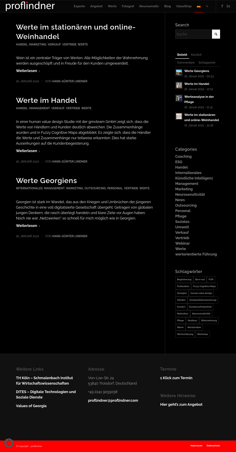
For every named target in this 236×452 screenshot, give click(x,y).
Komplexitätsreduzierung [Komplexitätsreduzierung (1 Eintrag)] (202, 300)
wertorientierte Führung (196, 254)
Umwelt (182, 227)
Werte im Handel (46, 100)
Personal (115, 188)
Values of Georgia (31, 406)
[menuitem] (79, 6)
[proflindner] (30, 6)
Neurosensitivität (190, 194)
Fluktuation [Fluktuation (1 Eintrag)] (183, 286)
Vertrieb (69, 44)
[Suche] (207, 6)
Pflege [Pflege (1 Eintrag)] (180, 320)
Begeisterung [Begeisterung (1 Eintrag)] (184, 279)
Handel (22, 44)
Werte (83, 44)
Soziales (182, 221)
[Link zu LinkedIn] (228, 6)
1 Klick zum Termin (176, 378)
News (180, 200)
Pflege (181, 216)
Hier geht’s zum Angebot (181, 404)
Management (39, 108)
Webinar (182, 243)
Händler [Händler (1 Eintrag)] (181, 300)
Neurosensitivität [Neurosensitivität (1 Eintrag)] (201, 313)
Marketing (37, 44)
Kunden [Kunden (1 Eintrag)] (181, 307)
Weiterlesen (28, 71)
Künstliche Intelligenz (194, 178)
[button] (9, 443)
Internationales (29, 188)
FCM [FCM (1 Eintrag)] (211, 279)
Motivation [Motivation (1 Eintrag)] (182, 313)
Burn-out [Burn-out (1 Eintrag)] (200, 279)
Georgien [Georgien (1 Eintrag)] (182, 293)
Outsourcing (95, 188)
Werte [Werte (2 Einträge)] (180, 327)
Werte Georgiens (46, 180)
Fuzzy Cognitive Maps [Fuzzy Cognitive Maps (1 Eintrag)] (204, 286)
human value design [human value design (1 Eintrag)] (201, 293)
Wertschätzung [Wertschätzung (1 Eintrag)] (185, 334)
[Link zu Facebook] (222, 6)
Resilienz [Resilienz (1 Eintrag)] (192, 320)
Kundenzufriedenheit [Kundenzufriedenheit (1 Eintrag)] (200, 307)
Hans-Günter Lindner (69, 81)
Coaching (183, 156)
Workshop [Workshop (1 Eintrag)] (202, 334)
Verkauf (54, 44)
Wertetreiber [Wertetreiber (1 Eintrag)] (194, 327)
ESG (178, 162)
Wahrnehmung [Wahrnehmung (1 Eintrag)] (209, 320)
